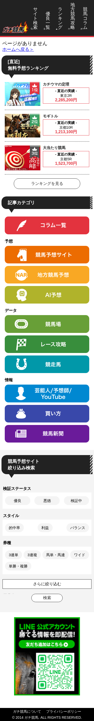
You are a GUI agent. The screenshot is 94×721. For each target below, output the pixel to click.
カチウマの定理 (56, 84)
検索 (47, 598)
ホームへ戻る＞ (18, 49)
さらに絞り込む (47, 584)
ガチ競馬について (27, 711)
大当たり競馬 (54, 148)
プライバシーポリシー (63, 711)
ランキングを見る (47, 183)
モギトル (50, 116)
